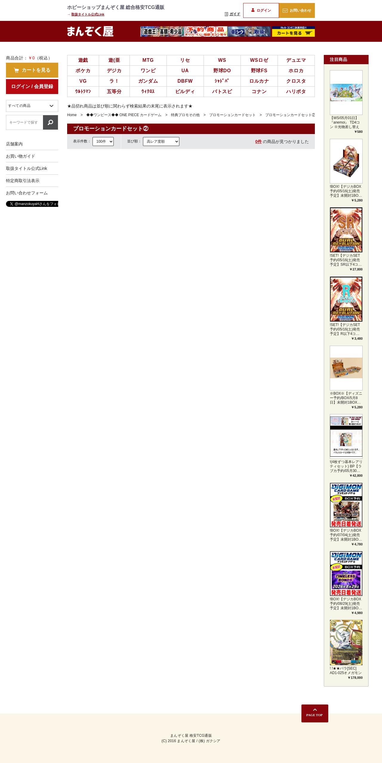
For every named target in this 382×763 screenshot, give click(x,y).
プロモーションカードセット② (290, 115)
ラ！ (114, 81)
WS (222, 60)
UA (185, 70)
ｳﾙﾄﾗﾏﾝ (83, 91)
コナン (259, 91)
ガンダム (148, 81)
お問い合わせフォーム (27, 192)
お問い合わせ (297, 10)
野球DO (222, 70)
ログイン (261, 10)
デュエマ (296, 60)
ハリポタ (296, 91)
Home (72, 115)
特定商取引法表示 (22, 180)
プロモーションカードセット (232, 115)
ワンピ (148, 70)
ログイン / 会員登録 (32, 86)
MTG (148, 60)
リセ (185, 60)
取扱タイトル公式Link (87, 14)
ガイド (232, 14)
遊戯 (83, 60)
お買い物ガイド (20, 156)
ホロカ (296, 70)
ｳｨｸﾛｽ (148, 91)
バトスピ (222, 91)
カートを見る (32, 70)
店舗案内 (14, 143)
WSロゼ (259, 60)
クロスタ (296, 81)
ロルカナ (259, 81)
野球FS (259, 70)
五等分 (114, 91)
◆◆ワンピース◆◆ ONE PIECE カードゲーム (123, 115)
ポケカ (83, 70)
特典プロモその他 (185, 115)
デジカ (114, 70)
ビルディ (185, 91)
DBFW (185, 81)
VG (83, 81)
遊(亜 (114, 60)
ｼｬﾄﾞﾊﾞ (222, 81)
